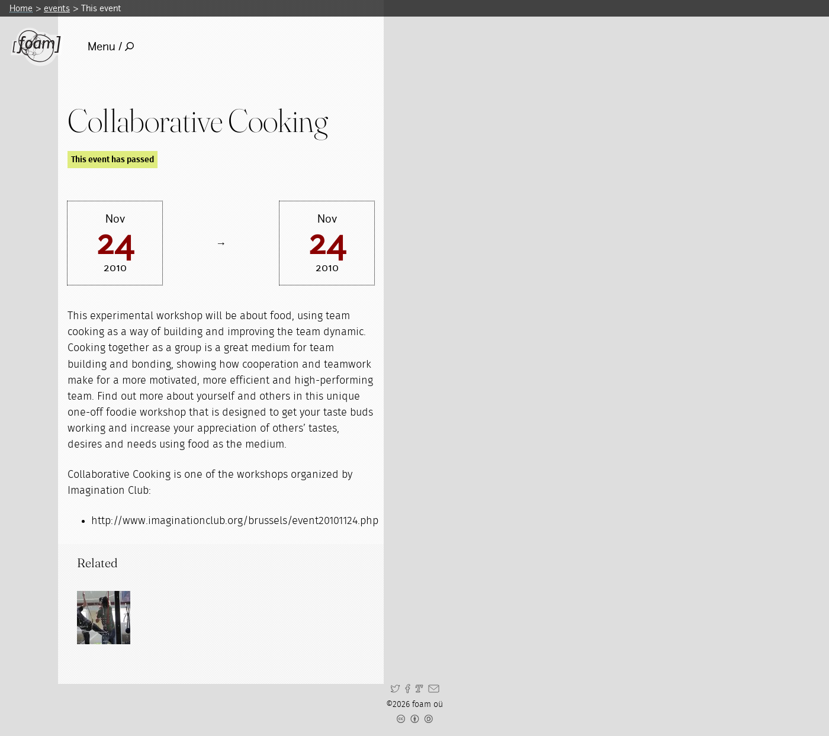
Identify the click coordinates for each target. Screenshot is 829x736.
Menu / (111, 46)
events (57, 8)
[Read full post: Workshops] (103, 617)
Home (21, 8)
